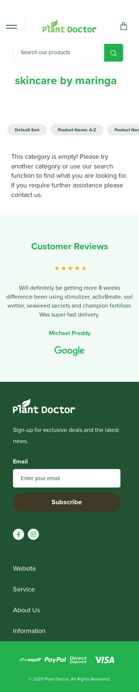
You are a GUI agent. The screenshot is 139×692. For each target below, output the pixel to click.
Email (20, 461)
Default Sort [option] (27, 129)
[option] (69, 296)
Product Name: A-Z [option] (77, 129)
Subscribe (67, 502)
